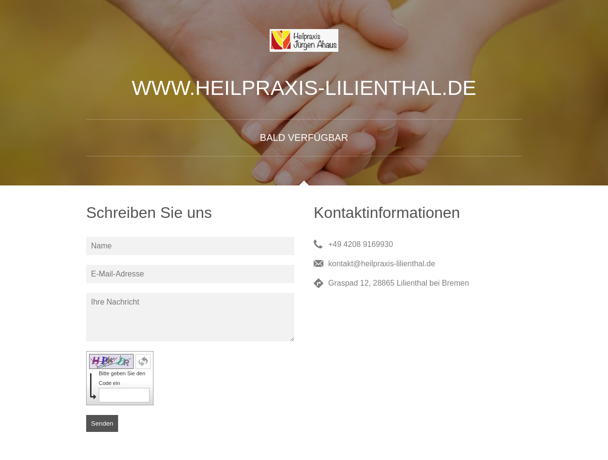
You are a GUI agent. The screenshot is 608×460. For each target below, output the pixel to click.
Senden (102, 423)
